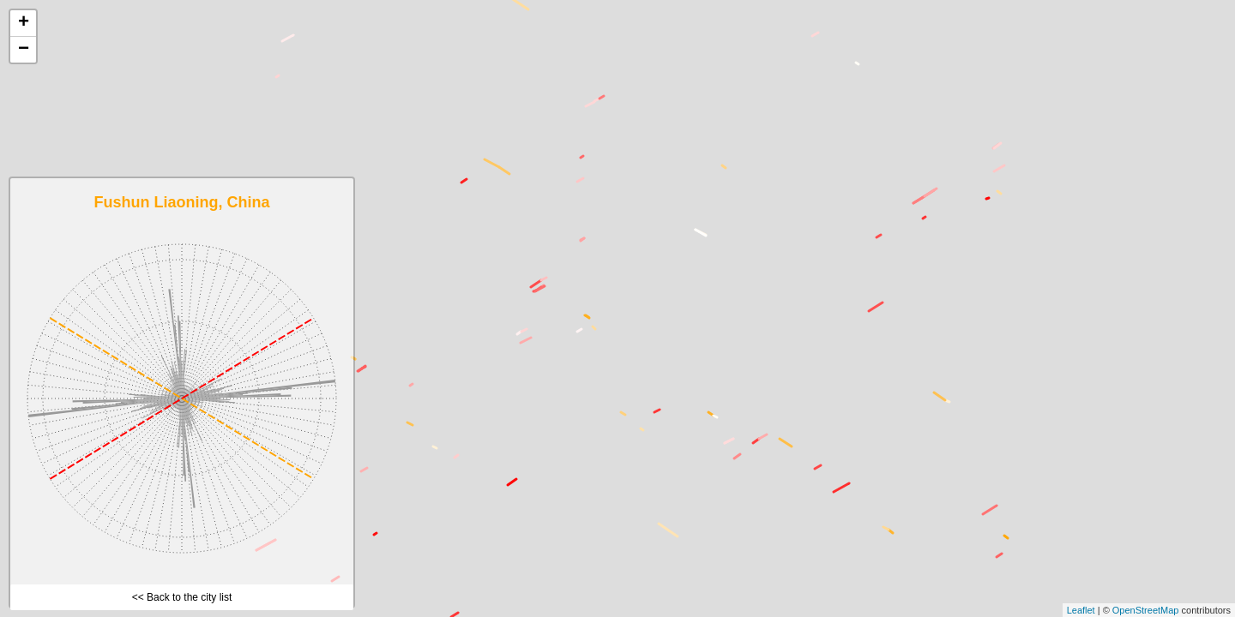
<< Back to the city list (182, 597)
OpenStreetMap (1145, 610)
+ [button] (23, 23)
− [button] (23, 50)
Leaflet (1081, 610)
